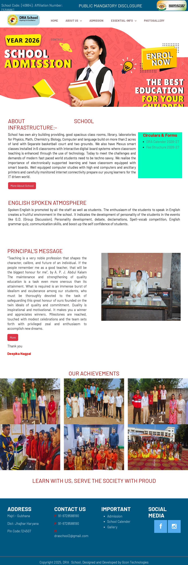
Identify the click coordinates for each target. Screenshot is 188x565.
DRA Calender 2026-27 (162, 142)
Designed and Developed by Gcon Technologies (115, 562)
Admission (96, 20)
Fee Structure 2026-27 (162, 147)
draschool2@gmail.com (71, 536)
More (13, 337)
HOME (54, 20)
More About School (22, 185)
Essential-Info (122, 20)
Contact (57, 39)
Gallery (112, 527)
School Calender (118, 521)
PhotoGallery (154, 20)
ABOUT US (72, 20)
